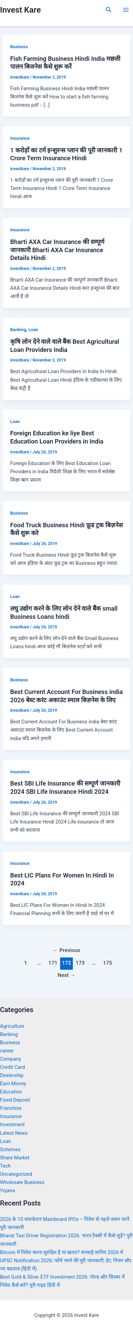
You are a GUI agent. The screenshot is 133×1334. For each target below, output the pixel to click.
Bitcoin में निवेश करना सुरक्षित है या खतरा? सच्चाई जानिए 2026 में (61, 1252)
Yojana (7, 1190)
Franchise (11, 1108)
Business (19, 46)
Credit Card (12, 1067)
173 (80, 963)
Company (10, 1059)
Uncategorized (16, 1174)
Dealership (12, 1075)
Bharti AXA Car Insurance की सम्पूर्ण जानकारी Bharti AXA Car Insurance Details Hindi (57, 249)
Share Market (14, 1158)
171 (52, 963)
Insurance (19, 138)
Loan (33, 329)
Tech (5, 1166)
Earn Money (13, 1083)
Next (67, 975)
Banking (18, 329)
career (7, 1051)
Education (11, 1092)
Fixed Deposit (15, 1100)
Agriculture (12, 1026)
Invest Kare (20, 10)
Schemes (10, 1149)
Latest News (14, 1133)
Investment (12, 1124)
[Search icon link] (109, 9)
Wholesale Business (22, 1182)
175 (107, 963)
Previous (66, 950)
